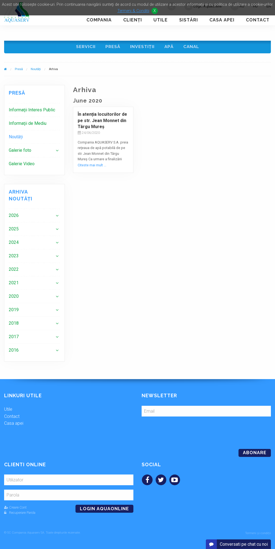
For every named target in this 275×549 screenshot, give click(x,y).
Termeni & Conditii (133, 11)
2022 (14, 270)
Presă (112, 47)
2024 (14, 243)
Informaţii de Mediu (27, 124)
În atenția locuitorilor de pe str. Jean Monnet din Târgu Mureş (102, 121)
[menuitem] (34, 110)
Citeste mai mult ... (92, 166)
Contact (258, 20)
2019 (14, 310)
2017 (14, 337)
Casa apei (221, 20)
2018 (14, 324)
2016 (14, 351)
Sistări (188, 20)
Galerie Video (22, 164)
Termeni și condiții (258, 533)
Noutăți (36, 69)
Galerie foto (20, 151)
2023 (14, 256)
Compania (99, 20)
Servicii (85, 47)
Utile (160, 20)
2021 (14, 283)
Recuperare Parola (19, 513)
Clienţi (132, 20)
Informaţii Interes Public (32, 110)
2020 (14, 297)
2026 (14, 216)
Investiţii (142, 47)
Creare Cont (15, 508)
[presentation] (179, 431)
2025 (14, 229)
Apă (169, 47)
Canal (192, 47)
